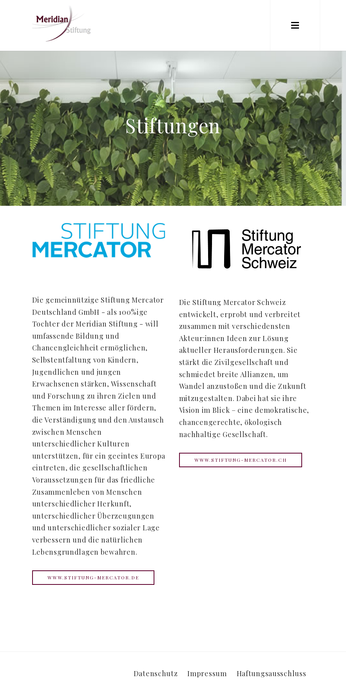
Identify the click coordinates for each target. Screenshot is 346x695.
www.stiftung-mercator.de (93, 577)
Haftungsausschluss (271, 673)
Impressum (206, 673)
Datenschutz (156, 673)
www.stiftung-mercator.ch (240, 460)
